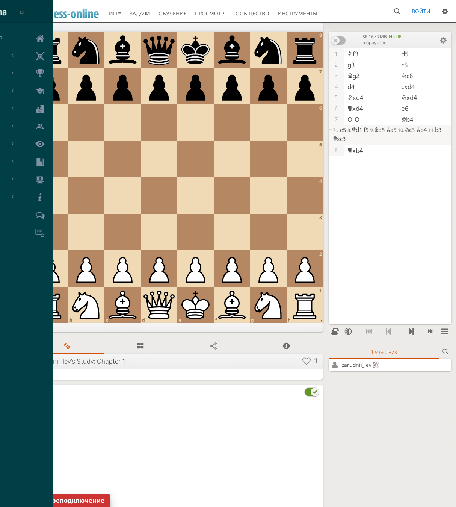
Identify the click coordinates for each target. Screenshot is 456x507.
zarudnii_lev (360, 364)
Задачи (140, 13)
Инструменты (297, 13)
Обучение (173, 13)
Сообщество (250, 13)
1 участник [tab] (384, 352)
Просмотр (209, 13)
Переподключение (73, 500)
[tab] (67, 346)
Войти (421, 11)
